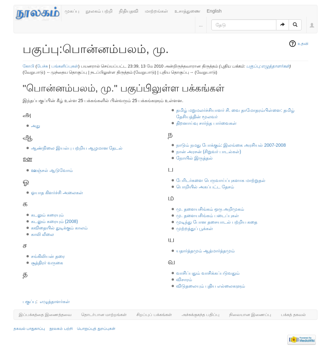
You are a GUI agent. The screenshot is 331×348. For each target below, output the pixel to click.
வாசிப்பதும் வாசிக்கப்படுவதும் (208, 273)
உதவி (303, 43)
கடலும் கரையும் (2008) (54, 221)
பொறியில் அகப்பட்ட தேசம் (205, 186)
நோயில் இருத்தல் (194, 158)
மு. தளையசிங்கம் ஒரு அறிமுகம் (210, 209)
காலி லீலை (42, 234)
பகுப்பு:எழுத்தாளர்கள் (268, 66)
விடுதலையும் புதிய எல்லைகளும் (210, 286)
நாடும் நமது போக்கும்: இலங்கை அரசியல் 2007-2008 (231, 145)
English (214, 11)
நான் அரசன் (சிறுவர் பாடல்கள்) (208, 151)
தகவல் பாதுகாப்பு (29, 328)
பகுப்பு (29, 301)
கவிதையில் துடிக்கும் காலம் (59, 227)
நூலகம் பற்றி (99, 11)
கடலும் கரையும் (47, 214)
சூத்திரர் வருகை (47, 262)
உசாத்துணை (187, 11)
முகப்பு (72, 11)
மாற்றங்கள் (156, 11)
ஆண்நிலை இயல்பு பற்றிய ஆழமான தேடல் (77, 148)
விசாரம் (184, 279)
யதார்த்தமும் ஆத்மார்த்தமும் (205, 250)
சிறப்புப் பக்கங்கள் (154, 314)
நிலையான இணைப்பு (250, 314)
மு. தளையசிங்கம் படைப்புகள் (207, 215)
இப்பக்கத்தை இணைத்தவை (45, 314)
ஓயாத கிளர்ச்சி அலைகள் (57, 192)
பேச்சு (42, 66)
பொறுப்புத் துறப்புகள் (96, 328)
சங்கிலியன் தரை (48, 256)
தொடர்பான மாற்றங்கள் (104, 314)
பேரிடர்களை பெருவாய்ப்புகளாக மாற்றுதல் (220, 180)
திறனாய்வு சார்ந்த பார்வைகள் (206, 123)
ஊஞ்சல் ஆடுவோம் (52, 170)
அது (35, 125)
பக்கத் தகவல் (293, 314)
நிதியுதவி (128, 11)
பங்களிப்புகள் (64, 66)
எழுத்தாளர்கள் (55, 301)
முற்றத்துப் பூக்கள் (194, 228)
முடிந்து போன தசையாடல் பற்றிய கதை (217, 222)
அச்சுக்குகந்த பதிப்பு (200, 314)
